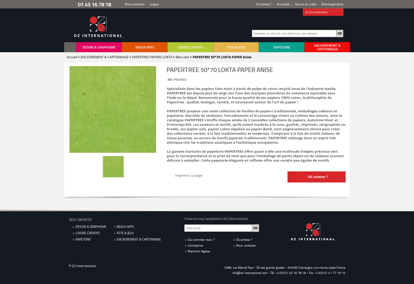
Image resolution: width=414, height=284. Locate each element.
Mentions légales (199, 251)
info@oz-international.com (249, 273)
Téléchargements (332, 4)
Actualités (283, 4)
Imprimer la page (189, 175)
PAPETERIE (282, 47)
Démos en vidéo (305, 4)
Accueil (72, 57)
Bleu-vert (182, 57)
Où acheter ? (264, 4)
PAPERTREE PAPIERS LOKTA (152, 57)
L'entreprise (195, 245)
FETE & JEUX (236, 47)
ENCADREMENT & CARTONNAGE (327, 47)
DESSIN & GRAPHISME (99, 47)
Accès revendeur (323, 12)
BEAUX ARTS (144, 47)
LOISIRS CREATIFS (190, 47)
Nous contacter (135, 4)
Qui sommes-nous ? (201, 239)
